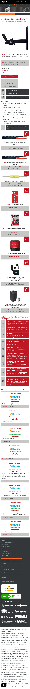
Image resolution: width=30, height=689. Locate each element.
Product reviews (6, 553)
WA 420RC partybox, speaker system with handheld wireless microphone (15, 305)
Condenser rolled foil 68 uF (15, 181)
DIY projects (4, 544)
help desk (16, 356)
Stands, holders (21, 21)
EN (27, 5)
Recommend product (10, 86)
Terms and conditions (7, 569)
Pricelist (3, 573)
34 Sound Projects (15, 204)
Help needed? (7, 80)
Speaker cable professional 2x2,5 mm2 (15, 163)
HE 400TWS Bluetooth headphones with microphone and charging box (15, 279)
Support (18, 1)
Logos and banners (6, 557)
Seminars (4, 550)
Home (2, 21)
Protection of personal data (9, 571)
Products (23, 14)
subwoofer (9, 663)
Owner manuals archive (8, 548)
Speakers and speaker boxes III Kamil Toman (15, 229)
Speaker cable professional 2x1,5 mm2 (15, 143)
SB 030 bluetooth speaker (15, 253)
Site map (3, 563)
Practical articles (6, 546)
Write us (3, 576)
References (4, 551)
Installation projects (7, 542)
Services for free (8, 83)
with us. (9, 384)
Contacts (25, 1)
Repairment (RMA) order (8, 560)
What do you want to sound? (7, 14)
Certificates (4, 555)
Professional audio (11, 21)
